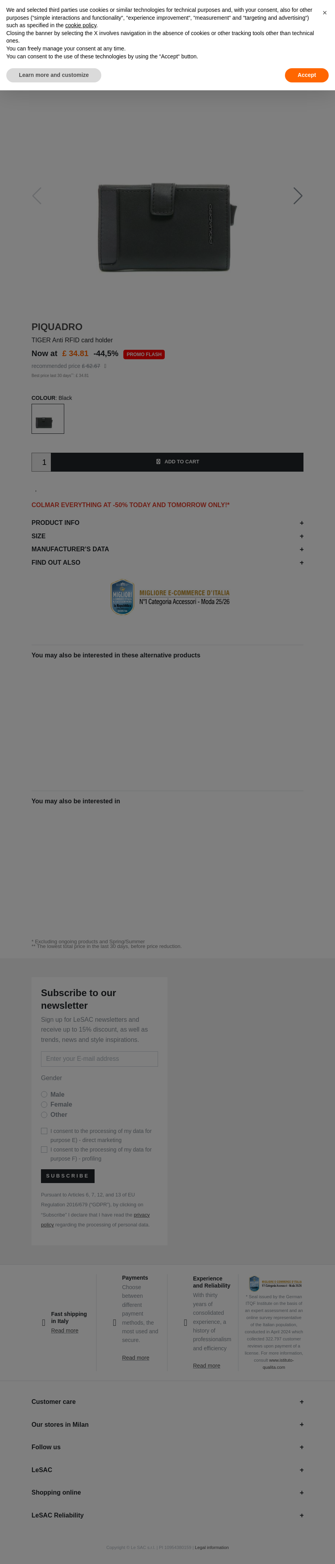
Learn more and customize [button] (54, 75)
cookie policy (80, 25)
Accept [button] (307, 75)
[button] (324, 12)
